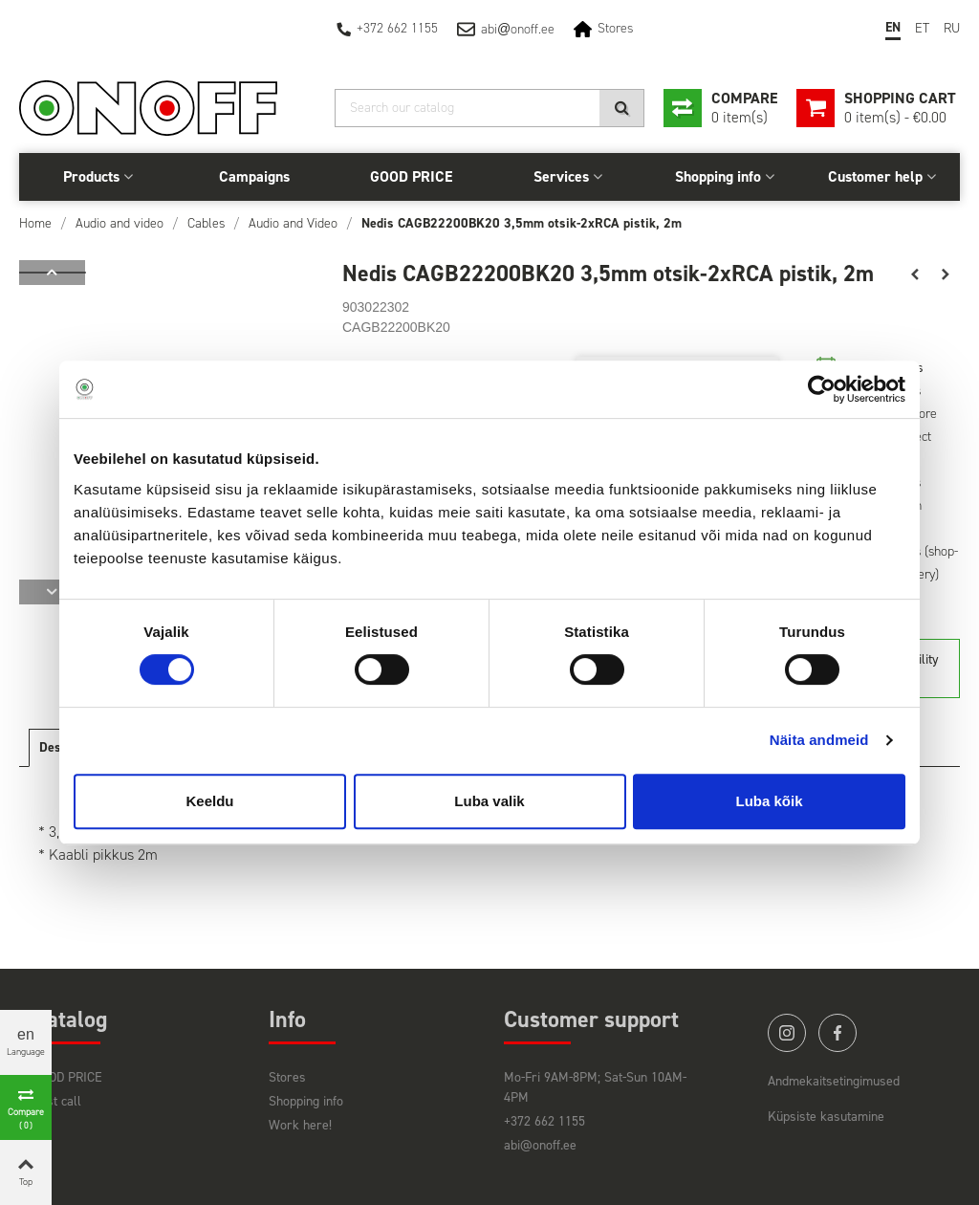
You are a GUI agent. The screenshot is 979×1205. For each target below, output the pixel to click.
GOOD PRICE (411, 176)
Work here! (300, 1125)
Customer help (875, 176)
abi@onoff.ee (540, 1145)
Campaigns (254, 176)
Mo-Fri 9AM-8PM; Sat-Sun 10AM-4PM (595, 1087)
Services (561, 176)
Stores (615, 28)
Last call (57, 1101)
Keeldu (209, 801)
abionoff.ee (518, 29)
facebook (837, 1033)
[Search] (489, 108)
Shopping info (718, 176)
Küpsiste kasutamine (826, 1116)
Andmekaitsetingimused (834, 1081)
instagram (787, 1033)
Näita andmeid (819, 740)
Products (91, 176)
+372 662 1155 (397, 28)
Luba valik (489, 801)
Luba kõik (768, 801)
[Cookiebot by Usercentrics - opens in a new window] (821, 389)
